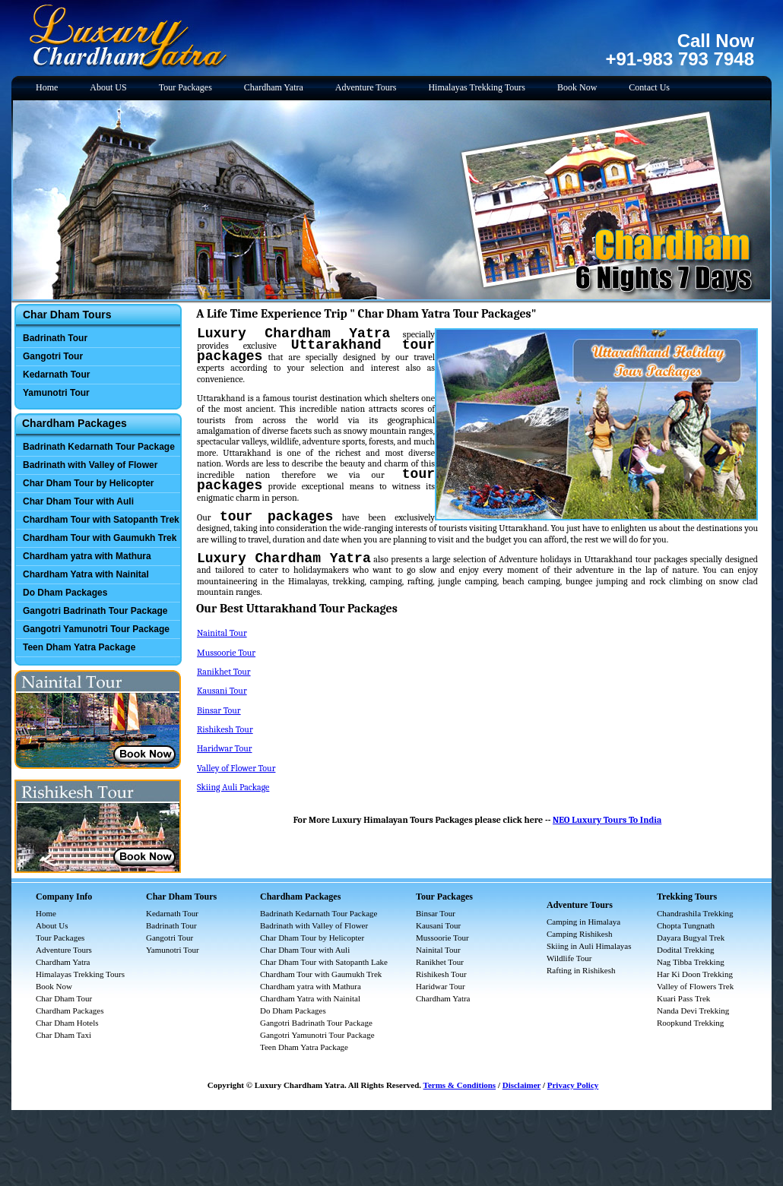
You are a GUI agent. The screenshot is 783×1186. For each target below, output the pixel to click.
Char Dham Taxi (63, 1034)
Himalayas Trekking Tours (476, 87)
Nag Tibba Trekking (690, 961)
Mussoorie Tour (226, 652)
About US (108, 87)
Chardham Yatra (273, 87)
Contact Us (649, 87)
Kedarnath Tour (56, 374)
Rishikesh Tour (225, 729)
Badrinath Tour (55, 338)
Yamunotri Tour (56, 392)
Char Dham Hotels (67, 1022)
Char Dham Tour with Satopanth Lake (324, 961)
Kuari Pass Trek (683, 998)
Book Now (577, 87)
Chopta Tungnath (686, 925)
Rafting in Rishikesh (581, 970)
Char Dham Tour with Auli (78, 501)
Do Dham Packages (65, 592)
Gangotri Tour (53, 356)
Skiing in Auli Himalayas (589, 945)
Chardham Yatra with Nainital (86, 574)
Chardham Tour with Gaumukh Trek (99, 538)
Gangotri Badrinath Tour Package (95, 611)
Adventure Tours (366, 87)
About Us (52, 925)
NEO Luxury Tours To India (607, 819)
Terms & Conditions (459, 1085)
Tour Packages (185, 87)
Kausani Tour (222, 690)
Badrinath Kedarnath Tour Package (99, 446)
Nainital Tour (222, 633)
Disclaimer (521, 1085)
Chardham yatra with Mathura (87, 556)
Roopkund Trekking (690, 1022)
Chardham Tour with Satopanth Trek (101, 519)
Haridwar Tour (224, 748)
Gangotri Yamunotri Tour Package (96, 629)
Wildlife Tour (569, 958)
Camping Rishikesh (579, 933)
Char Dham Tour (64, 998)
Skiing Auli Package (233, 787)
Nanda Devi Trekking (693, 1010)
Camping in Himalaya (583, 921)
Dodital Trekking (685, 949)
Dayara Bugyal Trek (690, 937)
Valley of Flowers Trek (695, 986)
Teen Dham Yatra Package (79, 647)
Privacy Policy (573, 1085)
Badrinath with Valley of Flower (90, 465)
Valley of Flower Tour (236, 768)
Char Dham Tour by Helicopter (88, 483)
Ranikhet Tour (224, 671)
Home (47, 87)
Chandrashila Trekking (695, 913)
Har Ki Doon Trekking (695, 974)
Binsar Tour (219, 710)
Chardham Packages (70, 1010)
